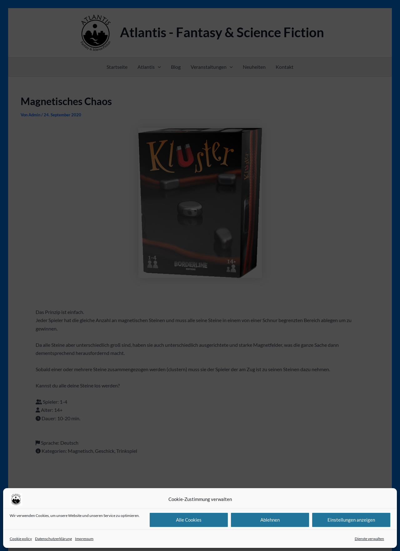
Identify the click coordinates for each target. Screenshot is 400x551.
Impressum (84, 538)
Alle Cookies (189, 520)
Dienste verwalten (369, 538)
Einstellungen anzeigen (351, 520)
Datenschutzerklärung (53, 538)
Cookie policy (21, 538)
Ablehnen (270, 520)
